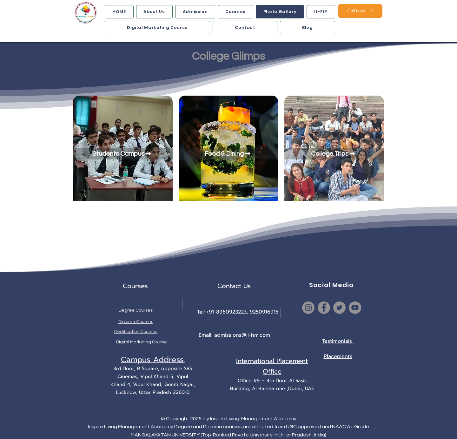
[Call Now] (360, 11)
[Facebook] (324, 307)
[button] (195, 11)
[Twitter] (339, 307)
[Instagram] (308, 307)
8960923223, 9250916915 (247, 312)
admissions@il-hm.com (242, 335)
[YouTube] (355, 307)
